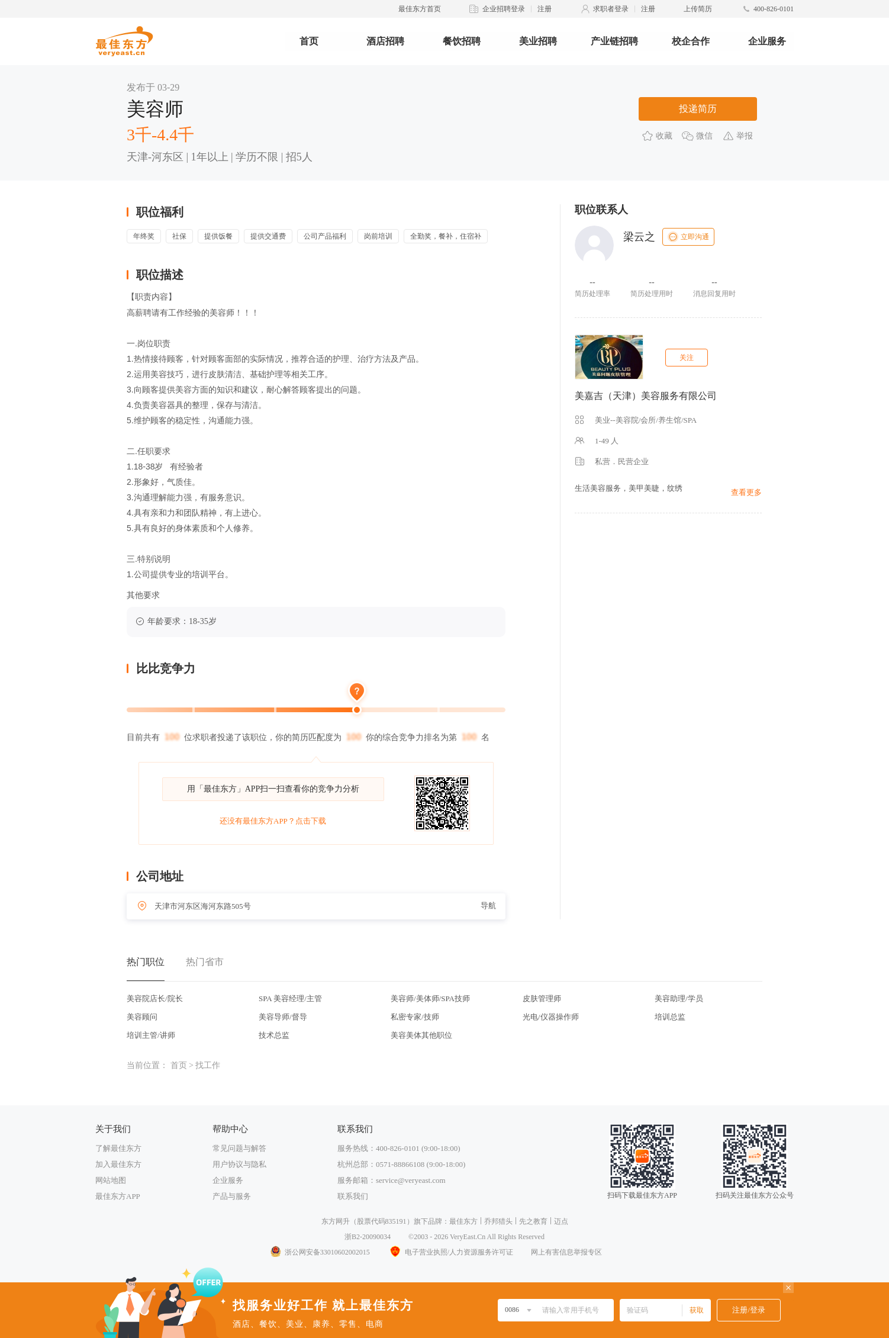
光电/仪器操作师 (551, 1016)
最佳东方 (463, 1221)
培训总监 (670, 1016)
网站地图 (110, 1180)
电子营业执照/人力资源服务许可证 (450, 1252)
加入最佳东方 (118, 1164)
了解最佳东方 (118, 1148)
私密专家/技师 (415, 1016)
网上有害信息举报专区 (566, 1252)
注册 (544, 9)
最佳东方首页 (419, 9)
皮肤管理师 (542, 998)
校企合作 (691, 41)
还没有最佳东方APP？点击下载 (273, 820)
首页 (308, 41)
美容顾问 (142, 1016)
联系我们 (352, 1196)
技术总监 (274, 1035)
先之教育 (533, 1221)
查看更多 (746, 492)
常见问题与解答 (239, 1148)
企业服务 (767, 41)
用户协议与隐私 (239, 1164)
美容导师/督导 (283, 1016)
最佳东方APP (117, 1196)
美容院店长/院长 (155, 998)
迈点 (561, 1221)
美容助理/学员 (679, 998)
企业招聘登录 (503, 9)
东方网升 (335, 1221)
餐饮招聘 (462, 41)
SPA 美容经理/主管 (290, 998)
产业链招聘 (614, 41)
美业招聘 (538, 41)
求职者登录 (611, 9)
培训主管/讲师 (151, 1035)
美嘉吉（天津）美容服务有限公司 (646, 396)
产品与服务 (231, 1196)
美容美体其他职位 (421, 1035)
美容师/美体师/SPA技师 (430, 998)
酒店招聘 (385, 41)
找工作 (207, 1065)
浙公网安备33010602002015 (319, 1252)
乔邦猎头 (498, 1221)
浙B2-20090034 (367, 1237)
